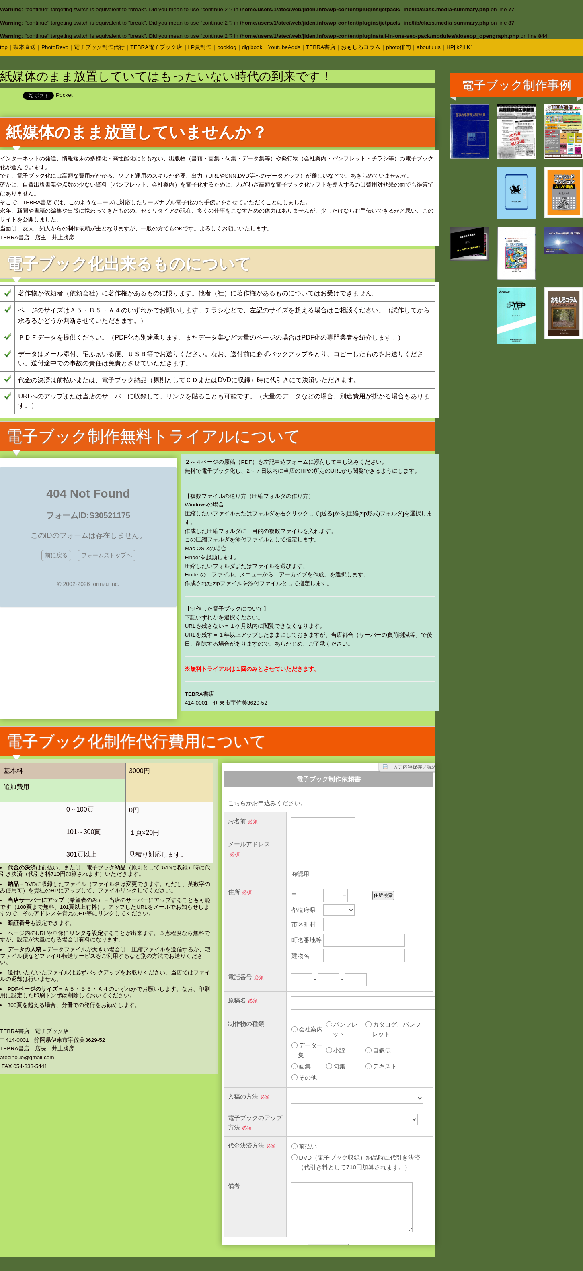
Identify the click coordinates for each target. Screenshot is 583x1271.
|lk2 (458, 47)
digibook (252, 47)
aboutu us (429, 47)
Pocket (64, 95)
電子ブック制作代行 (99, 47)
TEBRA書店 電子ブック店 (34, 1031)
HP (450, 47)
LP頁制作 (200, 47)
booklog (226, 47)
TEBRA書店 (320, 47)
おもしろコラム (360, 47)
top (4, 47)
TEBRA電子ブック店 (156, 47)
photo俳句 (398, 47)
